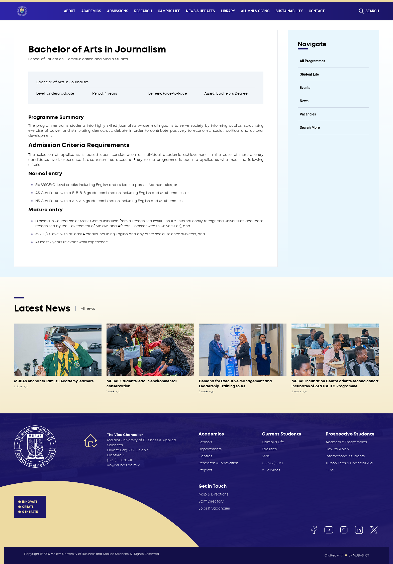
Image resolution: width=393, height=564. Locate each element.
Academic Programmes (346, 442)
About (69, 11)
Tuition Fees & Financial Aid (349, 463)
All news (88, 308)
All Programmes (312, 61)
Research (143, 11)
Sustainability (289, 11)
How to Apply (337, 449)
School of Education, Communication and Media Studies (78, 59)
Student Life (309, 74)
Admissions (117, 11)
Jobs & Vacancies (214, 508)
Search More (310, 128)
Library (228, 11)
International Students (345, 456)
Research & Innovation (218, 463)
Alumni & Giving (255, 11)
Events (305, 88)
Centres (205, 456)
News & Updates (200, 11)
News (304, 101)
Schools (205, 442)
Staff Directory (211, 501)
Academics (91, 11)
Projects (205, 470)
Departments (210, 449)
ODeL (330, 470)
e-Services (271, 470)
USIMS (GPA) (272, 463)
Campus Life (169, 11)
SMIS (266, 456)
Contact (317, 11)
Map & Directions (213, 494)
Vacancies (308, 114)
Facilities (269, 449)
